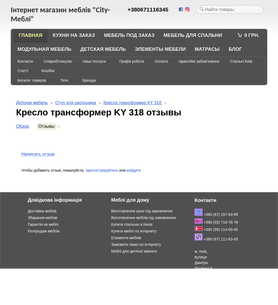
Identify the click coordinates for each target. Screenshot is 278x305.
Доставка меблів (42, 211)
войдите (134, 170)
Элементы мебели (160, 49)
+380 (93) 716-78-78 (216, 222)
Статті (22, 71)
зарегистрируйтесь (101, 170)
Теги (64, 80)
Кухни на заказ (74, 35)
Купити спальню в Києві (132, 224)
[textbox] (230, 9)
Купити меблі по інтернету (134, 231)
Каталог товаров (31, 80)
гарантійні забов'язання (198, 61)
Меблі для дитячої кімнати (134, 251)
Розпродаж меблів (43, 231)
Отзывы (46, 126)
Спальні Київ (241, 61)
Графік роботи (131, 61)
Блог (235, 49)
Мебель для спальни (192, 35)
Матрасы (207, 49)
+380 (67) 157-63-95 (216, 214)
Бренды (89, 80)
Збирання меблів (42, 218)
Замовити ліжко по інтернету (136, 244)
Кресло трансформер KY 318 (133, 102)
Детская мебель (103, 49)
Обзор (22, 126)
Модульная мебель (44, 49)
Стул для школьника (75, 102)
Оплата (161, 61)
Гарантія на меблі (43, 224)
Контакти (25, 61)
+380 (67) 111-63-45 (216, 239)
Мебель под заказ (129, 35)
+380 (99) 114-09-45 (216, 229)
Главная (30, 35)
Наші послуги (94, 61)
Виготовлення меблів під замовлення (143, 218)
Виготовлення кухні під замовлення (142, 211)
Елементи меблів (126, 238)
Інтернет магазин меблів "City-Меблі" (56, 271)
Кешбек (48, 71)
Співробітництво (58, 61)
